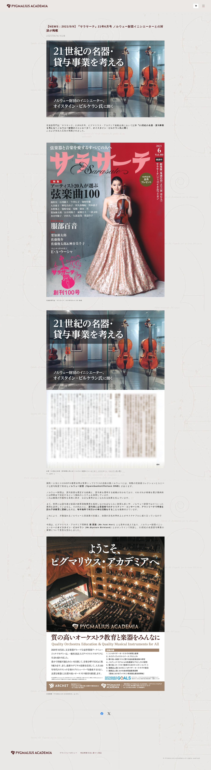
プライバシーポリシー (68, 753)
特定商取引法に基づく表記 (91, 753)
